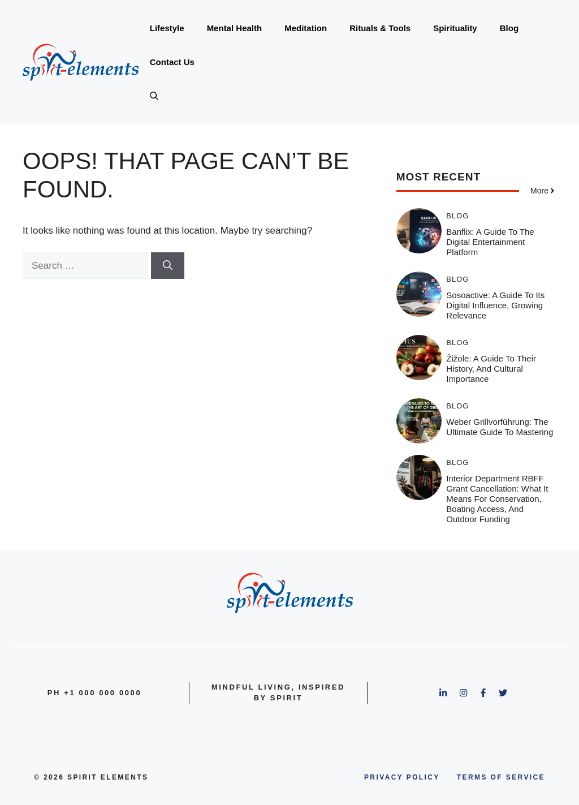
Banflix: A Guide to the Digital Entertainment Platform (490, 242)
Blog (509, 28)
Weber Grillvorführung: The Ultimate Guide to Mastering (499, 427)
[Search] (167, 265)
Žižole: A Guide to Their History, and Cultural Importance (491, 369)
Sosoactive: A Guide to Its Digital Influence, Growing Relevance (495, 305)
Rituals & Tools (380, 28)
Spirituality (455, 28)
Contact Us (172, 62)
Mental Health (234, 28)
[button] (154, 96)
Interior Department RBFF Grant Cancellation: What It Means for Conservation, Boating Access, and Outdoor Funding (497, 498)
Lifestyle (167, 28)
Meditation (305, 28)
